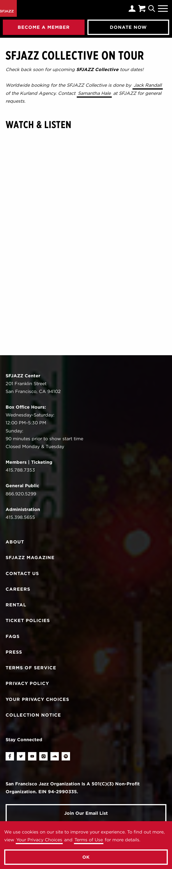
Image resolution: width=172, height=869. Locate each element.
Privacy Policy (27, 683)
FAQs (13, 636)
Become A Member (44, 27)
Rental (16, 604)
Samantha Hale (94, 93)
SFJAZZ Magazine (30, 557)
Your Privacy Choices (39, 839)
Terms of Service (31, 667)
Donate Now (128, 27)
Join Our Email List (86, 813)
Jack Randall (148, 85)
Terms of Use (89, 839)
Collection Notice (33, 715)
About (15, 542)
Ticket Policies (28, 620)
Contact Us (22, 573)
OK (86, 857)
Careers (18, 589)
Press (14, 652)
